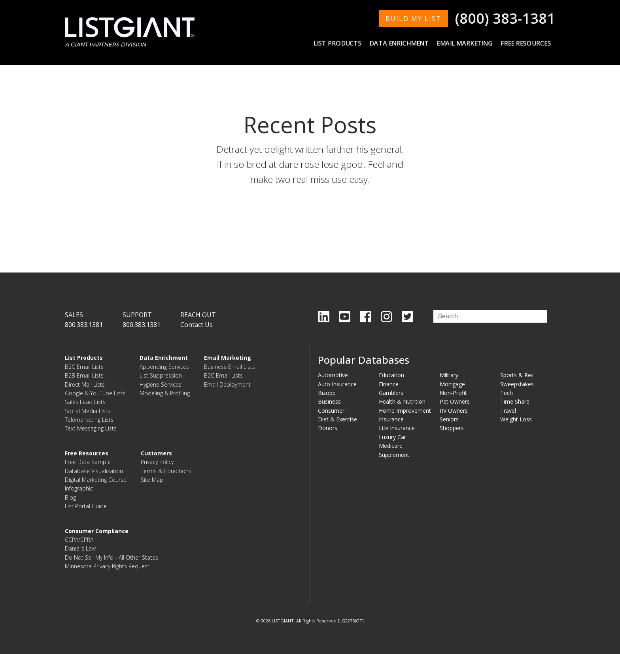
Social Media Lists (87, 411)
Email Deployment (227, 384)
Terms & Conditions (166, 471)
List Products (339, 43)
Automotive (333, 375)
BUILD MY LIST (413, 18)
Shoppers (452, 428)
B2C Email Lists (84, 366)
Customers (156, 453)
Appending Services (164, 366)
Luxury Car (392, 437)
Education (391, 375)
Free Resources (526, 43)
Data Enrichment (400, 43)
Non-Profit (453, 393)
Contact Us (196, 324)
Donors (327, 428)
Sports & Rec (517, 375)
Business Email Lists (229, 366)
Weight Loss (516, 419)
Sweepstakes (517, 384)
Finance (389, 384)
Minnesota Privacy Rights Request (107, 566)
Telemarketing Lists (89, 419)
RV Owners (454, 410)
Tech (506, 393)
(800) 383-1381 (505, 18)
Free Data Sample (88, 462)
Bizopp (327, 393)
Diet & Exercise (337, 419)
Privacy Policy (157, 462)
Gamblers (391, 393)
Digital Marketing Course (96, 479)
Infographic (79, 488)
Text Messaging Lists (91, 428)
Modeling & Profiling (165, 393)
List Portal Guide (86, 506)
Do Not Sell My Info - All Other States (111, 557)
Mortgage (452, 384)
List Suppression (161, 375)
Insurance (391, 419)
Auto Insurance (337, 384)
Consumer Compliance (97, 531)
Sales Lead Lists (85, 402)
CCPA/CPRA (79, 539)
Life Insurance (397, 428)
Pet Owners (455, 401)
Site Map (152, 479)
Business (329, 401)
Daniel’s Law (80, 548)
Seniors (449, 419)
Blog (70, 497)
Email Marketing (465, 43)
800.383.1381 (84, 324)
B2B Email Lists (84, 375)
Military (449, 375)
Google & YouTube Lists (95, 393)
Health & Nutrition (402, 401)
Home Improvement (405, 410)
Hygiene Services (160, 384)
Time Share (514, 401)
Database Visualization (94, 471)
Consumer (331, 410)
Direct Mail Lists (85, 384)
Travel (508, 410)
